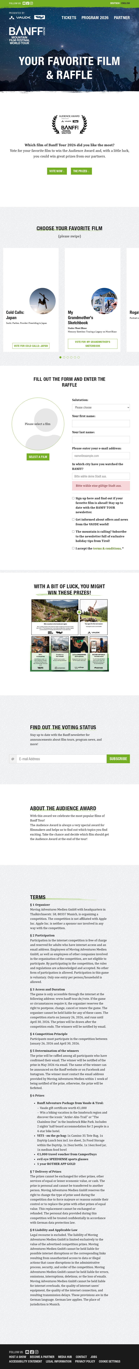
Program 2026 (95, 17)
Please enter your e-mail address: (96, 448)
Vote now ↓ (57, 171)
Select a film (38, 457)
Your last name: (83, 432)
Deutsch (115, 3)
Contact (81, 1357)
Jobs (94, 1357)
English (125, 3)
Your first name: (83, 416)
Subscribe (118, 759)
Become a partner (42, 1357)
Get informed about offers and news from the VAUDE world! (102, 522)
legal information (58, 1361)
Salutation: (80, 400)
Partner (122, 17)
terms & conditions (107, 548)
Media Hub (65, 1357)
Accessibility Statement (25, 1361)
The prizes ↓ (81, 171)
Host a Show (17, 1357)
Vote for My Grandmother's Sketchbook (92, 344)
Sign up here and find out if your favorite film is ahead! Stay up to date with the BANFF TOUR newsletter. (99, 505)
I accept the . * (100, 548)
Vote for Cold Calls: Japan (31, 346)
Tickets (69, 17)
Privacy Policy (85, 1361)
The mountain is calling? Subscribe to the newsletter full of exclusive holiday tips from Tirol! (101, 536)
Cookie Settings (109, 1361)
